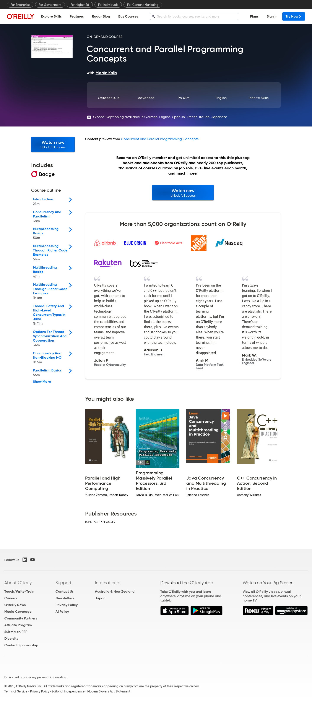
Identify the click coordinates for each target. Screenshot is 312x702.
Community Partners (20, 618)
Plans (254, 16)
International (107, 582)
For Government (50, 5)
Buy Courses (128, 16)
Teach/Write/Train (19, 591)
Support (63, 582)
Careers (10, 598)
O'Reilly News (15, 605)
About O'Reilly (18, 582)
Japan (100, 598)
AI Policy (62, 611)
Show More (42, 381)
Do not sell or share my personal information (35, 677)
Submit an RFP (15, 631)
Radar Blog (101, 16)
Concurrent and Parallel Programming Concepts (159, 139)
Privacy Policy (66, 605)
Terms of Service (15, 691)
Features (77, 16)
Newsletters (64, 598)
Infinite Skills (258, 98)
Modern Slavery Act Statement (108, 691)
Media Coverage (17, 611)
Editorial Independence (68, 691)
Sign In (272, 16)
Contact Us (64, 591)
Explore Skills (51, 16)
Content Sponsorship (21, 645)
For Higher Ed (79, 5)
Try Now (294, 16)
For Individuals (108, 5)
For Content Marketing (142, 5)
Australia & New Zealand (115, 591)
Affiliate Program (18, 625)
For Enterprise (20, 5)
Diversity (11, 638)
